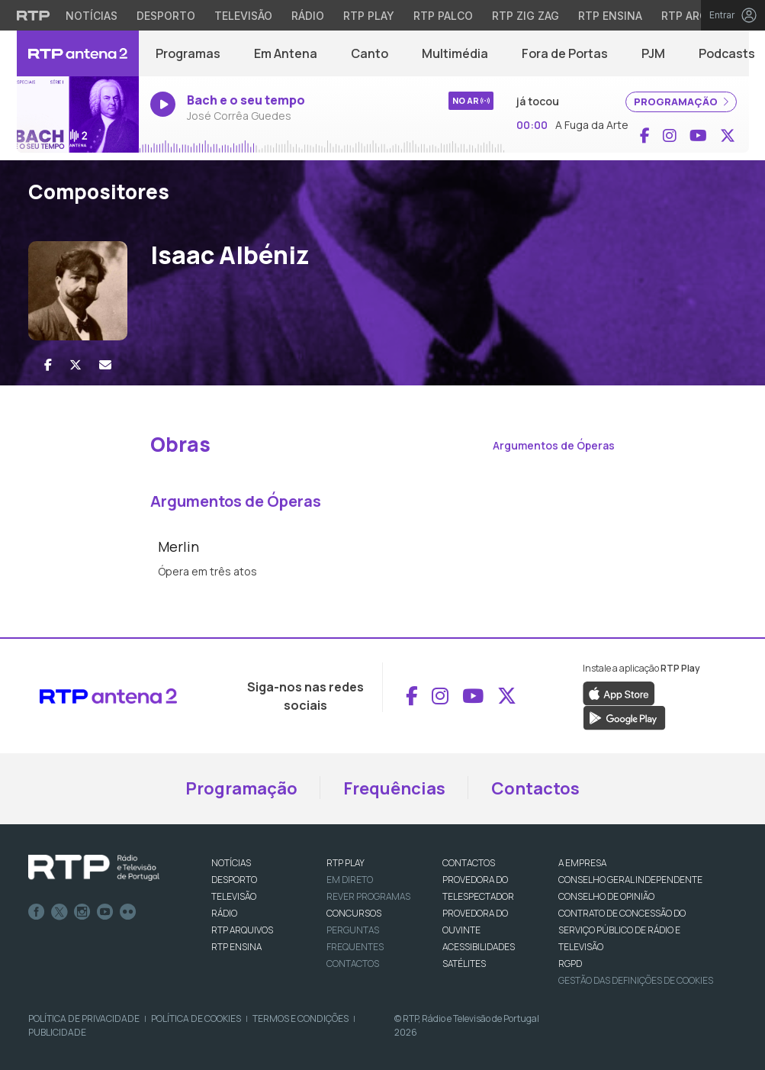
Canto (369, 53)
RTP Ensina (236, 946)
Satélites (464, 963)
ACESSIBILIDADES (478, 946)
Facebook (36, 912)
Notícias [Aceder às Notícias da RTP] (91, 15)
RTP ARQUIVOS (242, 929)
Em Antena (285, 53)
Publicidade (57, 1032)
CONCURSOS (353, 913)
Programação (241, 788)
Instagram (82, 912)
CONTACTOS (468, 862)
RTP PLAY (345, 862)
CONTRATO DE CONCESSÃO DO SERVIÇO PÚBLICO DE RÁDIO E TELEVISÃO (622, 930)
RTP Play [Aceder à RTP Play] (368, 15)
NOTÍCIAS (231, 862)
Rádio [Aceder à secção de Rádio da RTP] (307, 15)
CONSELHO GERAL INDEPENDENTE (630, 879)
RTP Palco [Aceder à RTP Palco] (443, 15)
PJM (653, 53)
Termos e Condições (300, 1018)
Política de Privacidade (84, 1018)
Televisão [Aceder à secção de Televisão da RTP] (243, 15)
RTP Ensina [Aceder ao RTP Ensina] (610, 15)
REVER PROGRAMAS (368, 896)
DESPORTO (234, 879)
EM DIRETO (349, 879)
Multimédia (455, 53)
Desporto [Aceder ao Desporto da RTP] (166, 15)
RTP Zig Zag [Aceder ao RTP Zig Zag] (525, 15)
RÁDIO (224, 913)
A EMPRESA (582, 862)
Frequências (394, 788)
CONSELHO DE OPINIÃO (606, 896)
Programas (188, 53)
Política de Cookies (196, 1018)
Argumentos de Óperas (554, 445)
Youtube (105, 912)
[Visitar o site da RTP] (33, 15)
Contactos (535, 788)
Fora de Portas (565, 53)
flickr (128, 912)
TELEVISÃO (233, 896)
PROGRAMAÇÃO (681, 101)
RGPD (570, 963)
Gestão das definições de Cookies (635, 980)
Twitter (59, 912)
